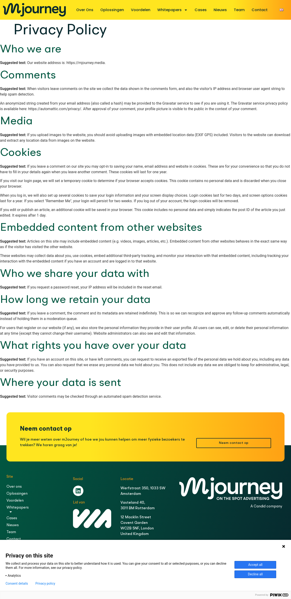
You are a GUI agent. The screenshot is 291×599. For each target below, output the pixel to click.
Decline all (255, 574)
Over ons (84, 10)
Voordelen (140, 10)
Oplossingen (112, 10)
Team (239, 10)
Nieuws (220, 10)
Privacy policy (45, 583)
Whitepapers (172, 10)
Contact (260, 10)
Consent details (17, 583)
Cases (201, 10)
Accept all (255, 565)
